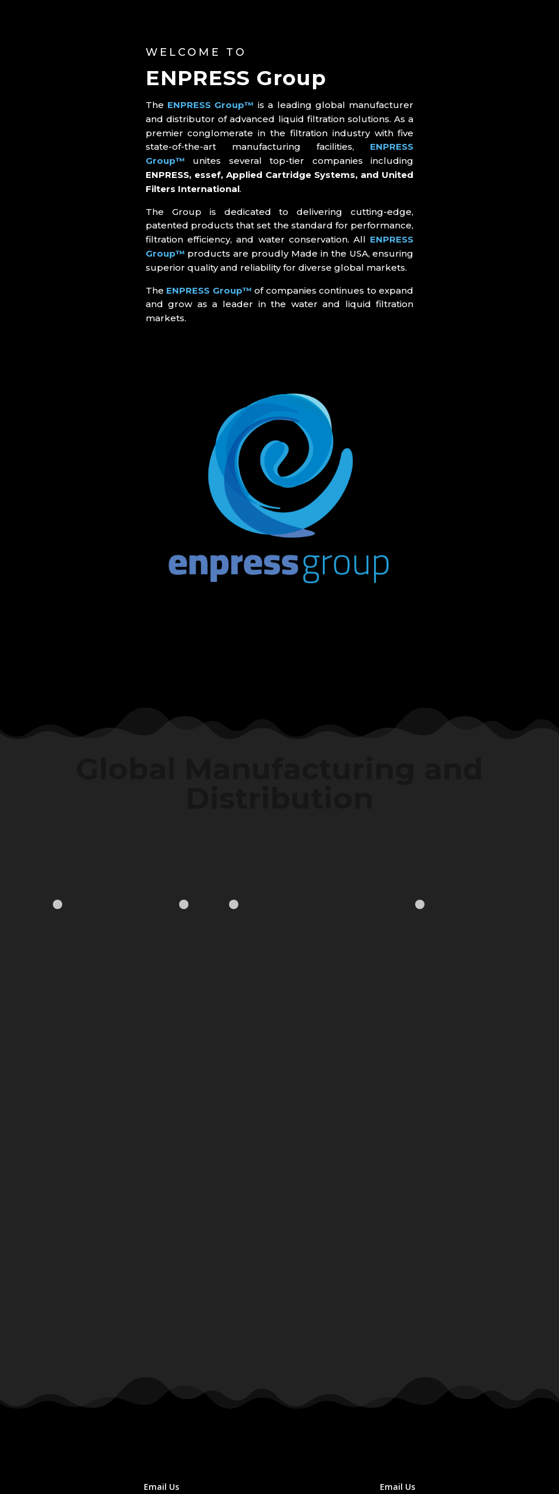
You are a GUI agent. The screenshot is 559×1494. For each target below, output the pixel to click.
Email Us (161, 1486)
